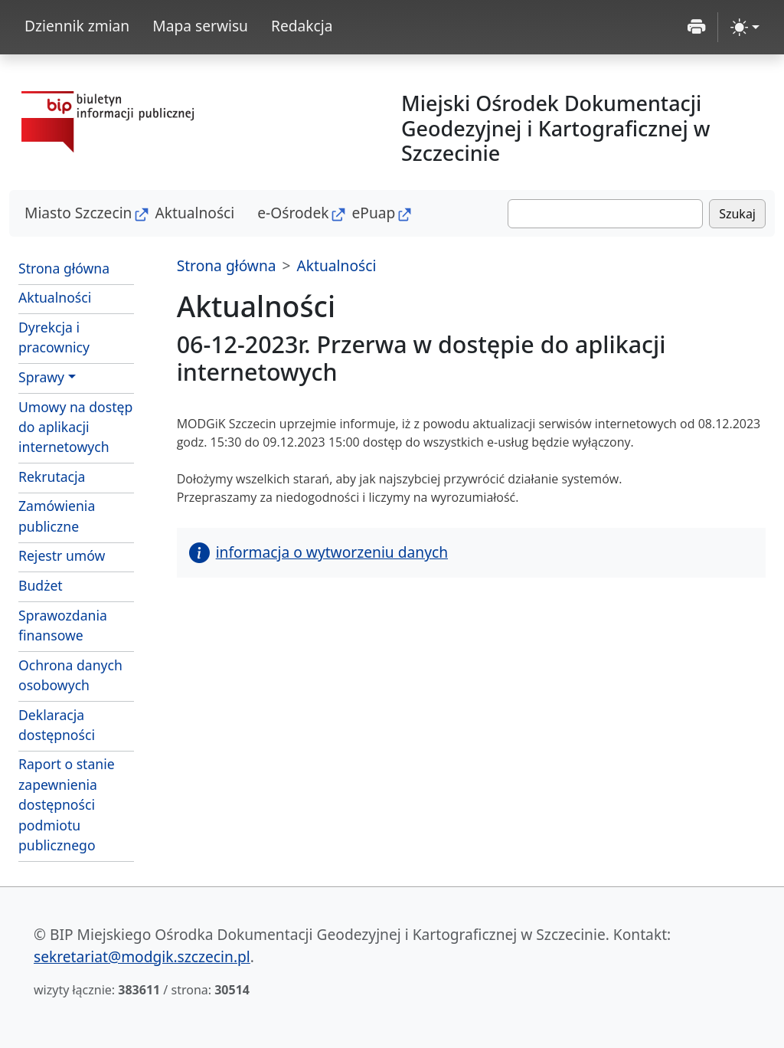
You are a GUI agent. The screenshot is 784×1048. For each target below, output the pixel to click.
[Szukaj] (605, 213)
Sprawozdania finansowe (62, 625)
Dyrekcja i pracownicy (54, 337)
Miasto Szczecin (78, 212)
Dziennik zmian (76, 25)
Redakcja (302, 25)
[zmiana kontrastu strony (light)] (745, 27)
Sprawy (41, 377)
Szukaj (737, 213)
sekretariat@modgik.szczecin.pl (142, 956)
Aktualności (194, 212)
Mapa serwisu (200, 25)
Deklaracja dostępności (56, 725)
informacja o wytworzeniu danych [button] (318, 552)
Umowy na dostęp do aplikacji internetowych (75, 427)
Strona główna (63, 268)
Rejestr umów (61, 555)
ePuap (373, 212)
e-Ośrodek (292, 212)
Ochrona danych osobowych (70, 675)
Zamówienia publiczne (56, 515)
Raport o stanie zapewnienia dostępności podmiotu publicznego (66, 804)
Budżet (40, 585)
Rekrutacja (51, 476)
